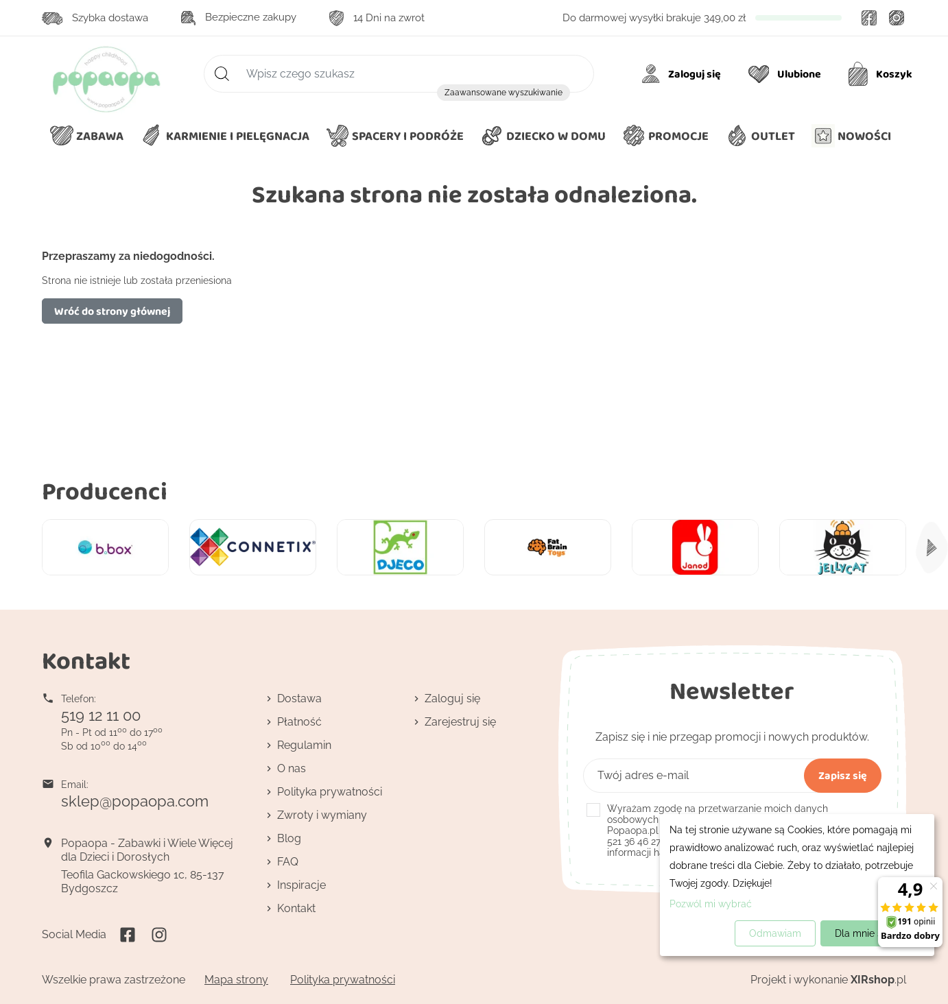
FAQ (287, 861)
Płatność (299, 721)
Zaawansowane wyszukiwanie (503, 92)
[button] (543, 136)
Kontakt (296, 908)
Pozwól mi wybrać (710, 903)
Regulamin (304, 745)
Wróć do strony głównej (112, 311)
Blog (289, 838)
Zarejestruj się (460, 721)
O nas (291, 768)
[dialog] (797, 885)
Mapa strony (236, 979)
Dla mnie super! (870, 933)
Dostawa (299, 698)
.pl (878, 979)
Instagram (896, 17)
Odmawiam (775, 933)
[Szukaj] (399, 74)
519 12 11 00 (101, 715)
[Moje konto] (683, 74)
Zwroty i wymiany (322, 815)
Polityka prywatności (329, 791)
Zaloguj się (452, 698)
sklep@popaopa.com (135, 801)
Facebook (869, 17)
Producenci (104, 491)
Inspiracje (301, 885)
